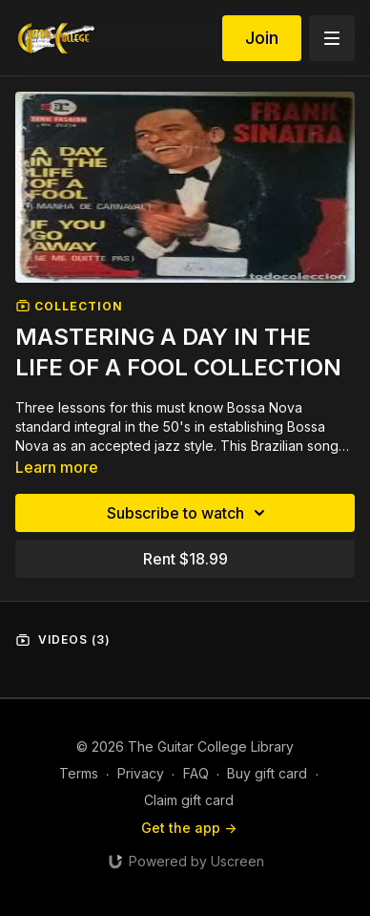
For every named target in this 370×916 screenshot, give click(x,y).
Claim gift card (189, 800)
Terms (78, 773)
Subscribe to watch (189, 512)
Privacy (140, 773)
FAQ (196, 773)
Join (261, 38)
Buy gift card (267, 773)
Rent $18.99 (185, 558)
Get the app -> (188, 828)
